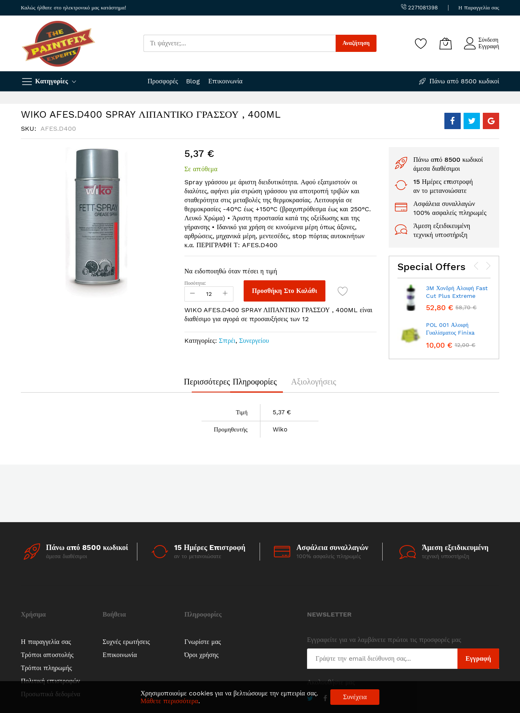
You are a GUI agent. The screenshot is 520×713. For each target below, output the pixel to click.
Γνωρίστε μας (202, 642)
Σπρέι (227, 340)
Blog (193, 81)
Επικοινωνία (225, 81)
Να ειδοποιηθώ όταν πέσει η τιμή (230, 271)
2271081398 (419, 7)
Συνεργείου (254, 340)
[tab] (230, 381)
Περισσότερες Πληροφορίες (230, 382)
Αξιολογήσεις (313, 382)
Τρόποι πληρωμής (46, 668)
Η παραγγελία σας (478, 7)
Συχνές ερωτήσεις (126, 642)
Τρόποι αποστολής (47, 655)
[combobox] (239, 43)
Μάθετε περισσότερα (169, 701)
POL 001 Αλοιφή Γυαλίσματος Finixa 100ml (450, 333)
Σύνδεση (488, 39)
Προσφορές (163, 81)
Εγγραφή (488, 46)
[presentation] (476, 266)
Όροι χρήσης (201, 655)
